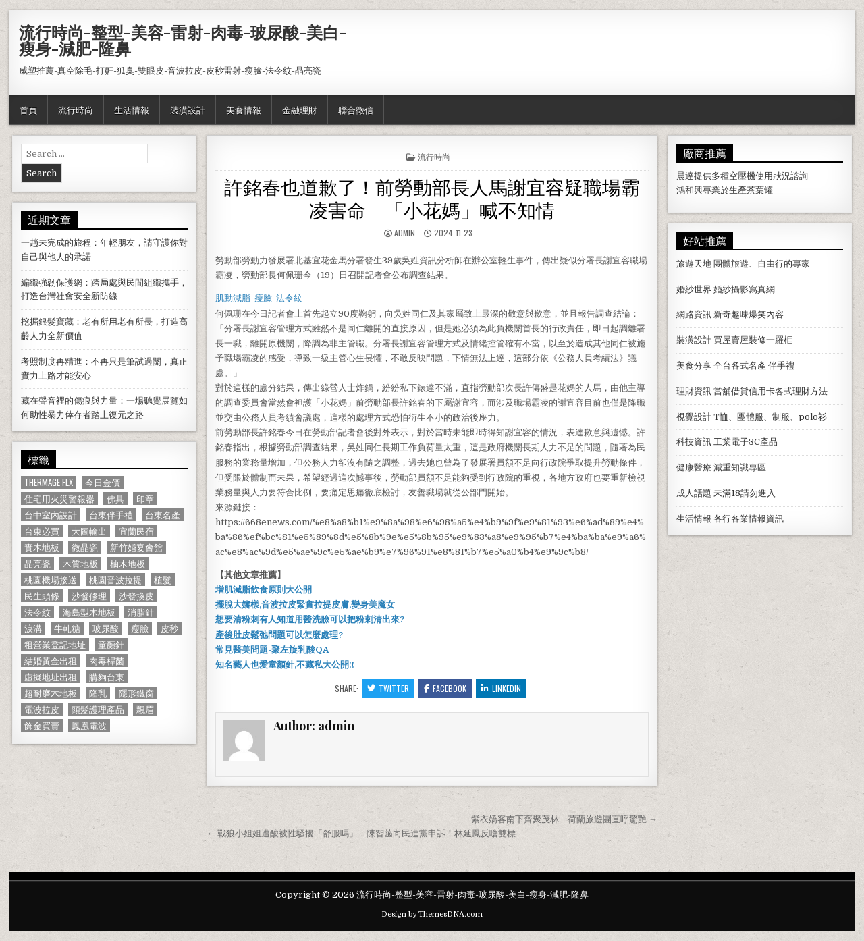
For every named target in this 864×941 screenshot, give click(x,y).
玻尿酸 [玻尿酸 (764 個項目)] (105, 628)
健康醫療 (693, 467)
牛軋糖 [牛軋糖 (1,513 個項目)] (67, 628)
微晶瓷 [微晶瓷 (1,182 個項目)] (85, 547)
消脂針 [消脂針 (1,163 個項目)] (141, 612)
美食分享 (693, 365)
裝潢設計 (187, 109)
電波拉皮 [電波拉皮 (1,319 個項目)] (41, 709)
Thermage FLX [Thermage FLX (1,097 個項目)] (48, 482)
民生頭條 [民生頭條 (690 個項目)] (41, 595)
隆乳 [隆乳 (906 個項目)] (98, 693)
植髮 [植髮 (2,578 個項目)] (162, 579)
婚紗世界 (693, 289)
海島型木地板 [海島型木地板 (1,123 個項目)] (89, 612)
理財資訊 (693, 391)
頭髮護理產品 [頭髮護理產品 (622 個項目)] (98, 709)
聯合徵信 (355, 109)
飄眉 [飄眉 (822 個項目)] (145, 709)
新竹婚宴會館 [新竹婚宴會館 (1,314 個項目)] (136, 547)
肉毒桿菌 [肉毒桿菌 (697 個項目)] (106, 660)
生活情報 (131, 109)
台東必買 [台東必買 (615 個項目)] (41, 531)
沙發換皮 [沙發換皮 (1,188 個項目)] (136, 595)
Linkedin (501, 688)
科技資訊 (693, 442)
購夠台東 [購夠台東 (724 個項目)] (106, 676)
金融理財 (299, 109)
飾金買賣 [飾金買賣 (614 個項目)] (41, 725)
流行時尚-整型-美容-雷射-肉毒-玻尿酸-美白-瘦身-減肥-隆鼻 (182, 40)
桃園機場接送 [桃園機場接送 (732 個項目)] (50, 579)
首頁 (28, 109)
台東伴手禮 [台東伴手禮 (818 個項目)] (111, 514)
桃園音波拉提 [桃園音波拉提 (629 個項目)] (115, 579)
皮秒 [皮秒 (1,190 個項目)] (169, 628)
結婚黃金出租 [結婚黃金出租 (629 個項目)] (50, 660)
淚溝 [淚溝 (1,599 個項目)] (33, 628)
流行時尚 (75, 109)
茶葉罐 (760, 190)
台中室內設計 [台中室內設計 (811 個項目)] (50, 514)
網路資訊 (693, 314)
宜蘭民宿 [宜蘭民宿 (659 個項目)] (136, 531)
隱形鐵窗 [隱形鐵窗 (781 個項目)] (136, 693)
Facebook (445, 688)
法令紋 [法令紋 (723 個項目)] (37, 612)
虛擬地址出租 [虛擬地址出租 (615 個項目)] (50, 676)
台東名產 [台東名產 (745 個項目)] (162, 514)
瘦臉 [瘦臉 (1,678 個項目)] (139, 628)
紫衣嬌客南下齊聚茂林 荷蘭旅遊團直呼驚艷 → (564, 819)
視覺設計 (693, 417)
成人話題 (693, 493)
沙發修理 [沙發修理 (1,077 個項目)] (89, 595)
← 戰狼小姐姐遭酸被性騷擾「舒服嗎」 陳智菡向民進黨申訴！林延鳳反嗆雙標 (361, 833)
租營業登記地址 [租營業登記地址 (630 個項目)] (55, 644)
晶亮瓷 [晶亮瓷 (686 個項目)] (37, 563)
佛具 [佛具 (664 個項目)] (115, 498)
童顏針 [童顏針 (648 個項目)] (111, 644)
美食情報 (243, 109)
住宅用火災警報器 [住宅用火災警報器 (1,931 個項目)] (59, 498)
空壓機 (742, 176)
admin (404, 232)
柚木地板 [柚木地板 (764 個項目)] (127, 563)
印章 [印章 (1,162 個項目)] (145, 498)
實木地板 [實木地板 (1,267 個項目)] (41, 547)
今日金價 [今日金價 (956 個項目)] (102, 482)
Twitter (388, 688)
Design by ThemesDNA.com (432, 914)
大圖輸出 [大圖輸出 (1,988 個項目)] (89, 531)
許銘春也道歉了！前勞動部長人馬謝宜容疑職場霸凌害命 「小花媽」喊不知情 (432, 197)
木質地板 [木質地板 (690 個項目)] (80, 563)
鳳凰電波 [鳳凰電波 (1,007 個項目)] (89, 725)
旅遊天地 (693, 264)
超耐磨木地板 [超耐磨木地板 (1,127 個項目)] (50, 693)
